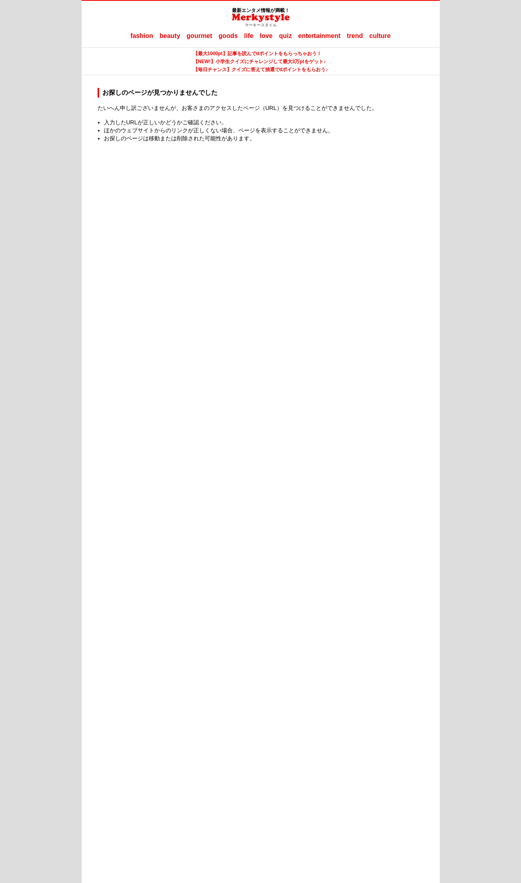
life (249, 35)
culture (380, 35)
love (266, 35)
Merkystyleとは (180, 757)
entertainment (319, 35)
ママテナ (267, 770)
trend (355, 35)
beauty (170, 35)
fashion (141, 35)
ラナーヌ (294, 770)
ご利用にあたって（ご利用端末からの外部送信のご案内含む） (282, 757)
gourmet (199, 35)
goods (228, 35)
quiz (285, 35)
